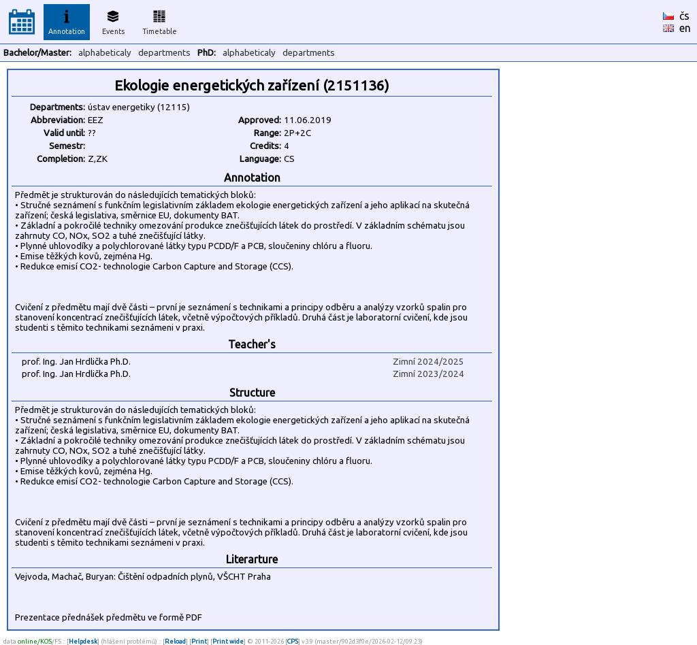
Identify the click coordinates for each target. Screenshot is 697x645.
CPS (292, 641)
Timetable (159, 20)
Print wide (228, 641)
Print (199, 641)
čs (684, 16)
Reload (175, 641)
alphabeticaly (104, 53)
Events (113, 20)
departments (164, 53)
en (685, 28)
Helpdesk (83, 641)
